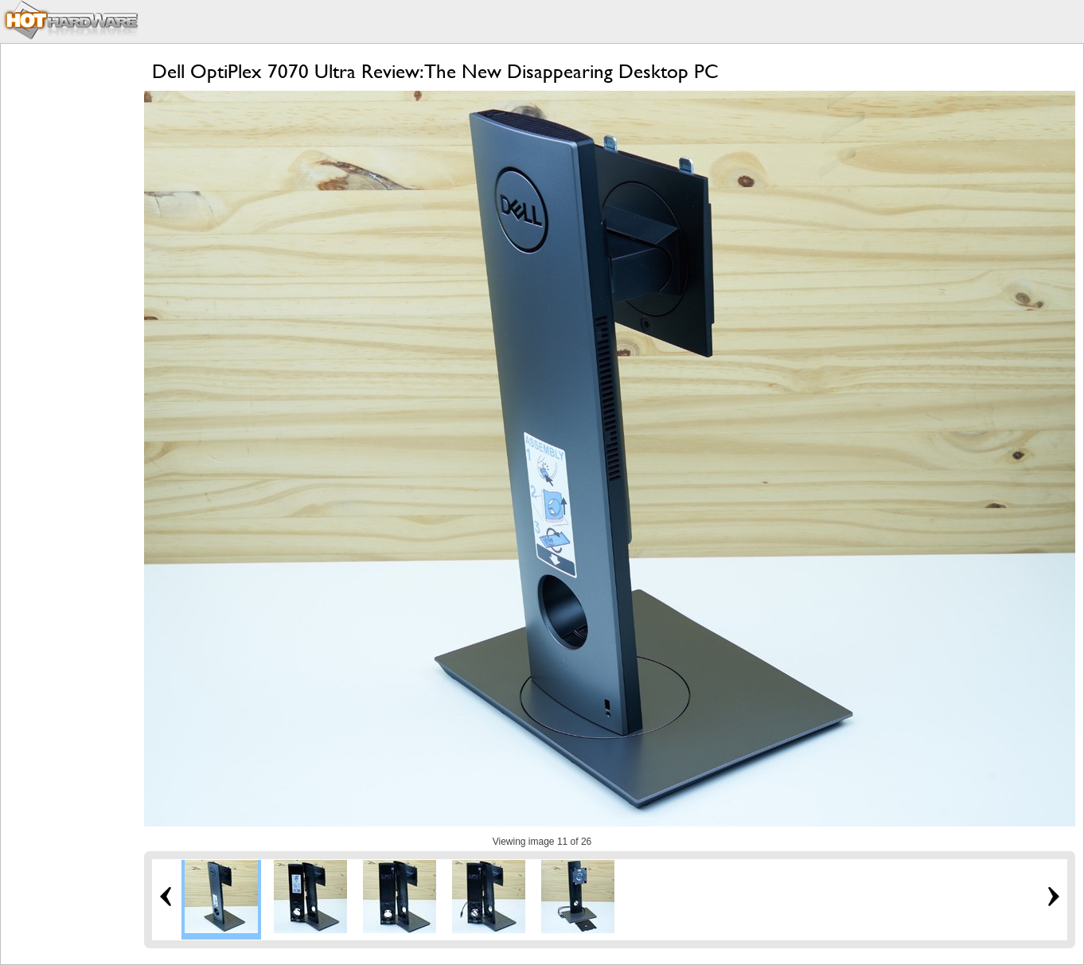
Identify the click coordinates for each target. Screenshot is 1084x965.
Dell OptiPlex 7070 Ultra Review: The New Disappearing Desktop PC (435, 71)
